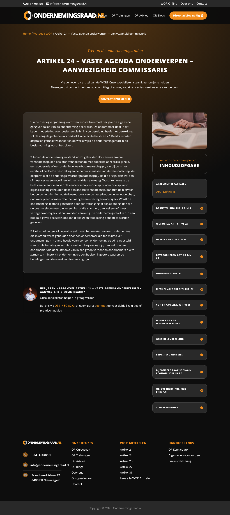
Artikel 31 (126, 472)
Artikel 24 (126, 455)
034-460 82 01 (65, 306)
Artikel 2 (125, 449)
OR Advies (78, 461)
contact (101, 306)
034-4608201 (34, 4)
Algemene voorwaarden (184, 455)
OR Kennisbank (178, 449)
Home (27, 34)
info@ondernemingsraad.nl (49, 465)
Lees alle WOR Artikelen (135, 478)
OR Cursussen (81, 449)
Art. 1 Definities (166, 192)
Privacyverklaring (180, 461)
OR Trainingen (81, 455)
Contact (201, 4)
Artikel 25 (126, 461)
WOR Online (169, 4)
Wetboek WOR (42, 34)
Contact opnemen (114, 99)
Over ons (187, 4)
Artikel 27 (126, 467)
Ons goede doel (82, 478)
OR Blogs (77, 467)
